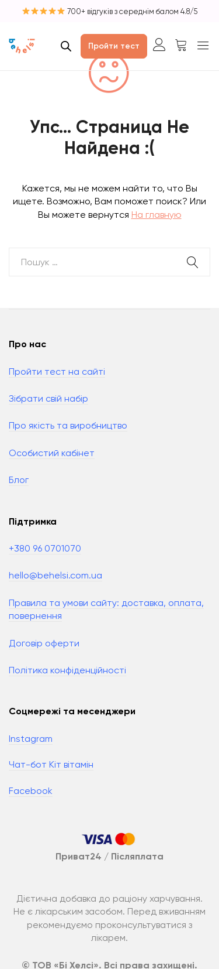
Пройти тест (114, 46)
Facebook (31, 790)
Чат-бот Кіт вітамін (51, 764)
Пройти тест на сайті (57, 371)
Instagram (31, 738)
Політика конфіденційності (67, 670)
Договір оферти (44, 643)
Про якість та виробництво (68, 425)
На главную (156, 214)
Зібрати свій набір (48, 398)
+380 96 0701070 (45, 548)
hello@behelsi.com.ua (55, 575)
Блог (19, 479)
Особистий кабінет (52, 452)
